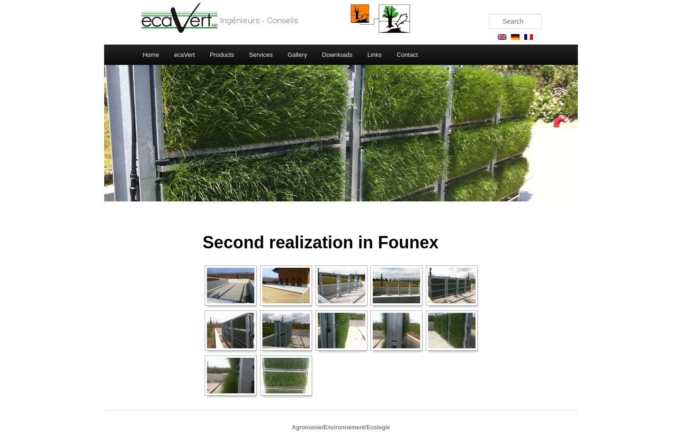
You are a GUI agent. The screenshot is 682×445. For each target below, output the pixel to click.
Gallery (297, 54)
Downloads (337, 54)
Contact (407, 54)
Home (151, 54)
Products (222, 54)
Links (375, 54)
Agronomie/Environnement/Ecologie (341, 427)
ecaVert (184, 54)
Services (261, 54)
